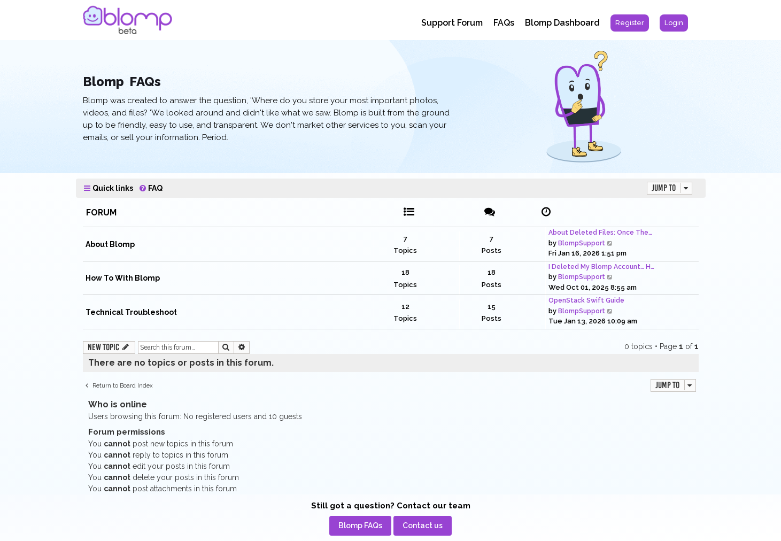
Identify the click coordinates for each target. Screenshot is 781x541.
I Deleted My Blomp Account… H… (601, 266)
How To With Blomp (123, 278)
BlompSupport (581, 243)
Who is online (117, 404)
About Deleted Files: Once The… (600, 232)
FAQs (503, 23)
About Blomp (110, 244)
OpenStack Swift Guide (586, 300)
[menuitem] (629, 23)
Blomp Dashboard (562, 23)
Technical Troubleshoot (131, 312)
